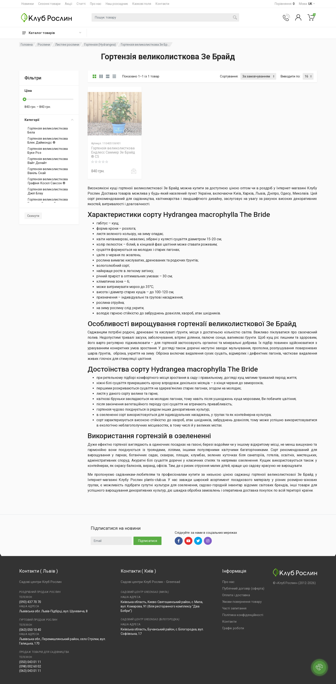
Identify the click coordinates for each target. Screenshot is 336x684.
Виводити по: (290, 76)
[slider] (24, 99)
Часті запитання (234, 608)
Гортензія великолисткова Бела (48, 130)
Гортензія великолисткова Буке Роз (48, 151)
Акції (68, 3)
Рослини (44, 44)
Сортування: (229, 76)
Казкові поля (141, 3)
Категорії (48, 120)
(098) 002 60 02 (30, 666)
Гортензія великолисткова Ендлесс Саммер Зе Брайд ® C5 (113, 152)
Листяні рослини (67, 44)
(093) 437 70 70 (30, 602)
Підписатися (147, 541)
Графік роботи (233, 628)
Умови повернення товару (242, 602)
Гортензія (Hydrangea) (100, 44)
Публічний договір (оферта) (243, 588)
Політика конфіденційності (242, 615)
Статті (81, 3)
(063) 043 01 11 (30, 671)
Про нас (95, 3)
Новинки (27, 3)
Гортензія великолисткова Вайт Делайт (48, 161)
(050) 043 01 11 (30, 662)
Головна (27, 44)
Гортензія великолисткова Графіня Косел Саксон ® (48, 181)
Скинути (33, 216)
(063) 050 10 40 (30, 629)
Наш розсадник (117, 3)
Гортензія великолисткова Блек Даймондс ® (48, 141)
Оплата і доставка (236, 595)
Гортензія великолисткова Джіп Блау (48, 191)
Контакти (162, 3)
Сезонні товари (49, 3)
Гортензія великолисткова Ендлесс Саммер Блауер (48, 201)
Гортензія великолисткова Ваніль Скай (48, 171)
